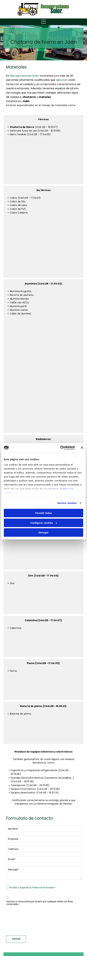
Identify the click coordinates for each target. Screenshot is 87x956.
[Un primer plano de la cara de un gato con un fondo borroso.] (57, 261)
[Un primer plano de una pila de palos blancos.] (43, 601)
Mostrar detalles (67, 503)
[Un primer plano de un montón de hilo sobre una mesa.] (30, 261)
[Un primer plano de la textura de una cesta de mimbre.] (30, 233)
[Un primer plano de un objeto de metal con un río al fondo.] (30, 334)
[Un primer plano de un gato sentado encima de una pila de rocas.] (33, 151)
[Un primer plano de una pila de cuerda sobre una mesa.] (30, 416)
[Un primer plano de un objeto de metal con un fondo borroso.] (57, 334)
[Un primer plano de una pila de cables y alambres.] (43, 687)
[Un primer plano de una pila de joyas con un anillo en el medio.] (43, 644)
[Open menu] (43, 21)
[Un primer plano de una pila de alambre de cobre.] (57, 233)
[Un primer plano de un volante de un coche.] (57, 389)
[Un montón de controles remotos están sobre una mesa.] (43, 731)
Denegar (43, 532)
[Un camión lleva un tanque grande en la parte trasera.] (53, 151)
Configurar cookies (43, 522)
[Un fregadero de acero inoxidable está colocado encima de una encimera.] (43, 555)
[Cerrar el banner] (82, 448)
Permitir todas (43, 513)
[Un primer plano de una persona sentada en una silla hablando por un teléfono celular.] (30, 361)
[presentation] (19, 920)
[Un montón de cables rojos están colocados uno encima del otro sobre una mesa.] (57, 361)
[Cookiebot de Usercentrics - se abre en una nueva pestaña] (60, 448)
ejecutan (62, 80)
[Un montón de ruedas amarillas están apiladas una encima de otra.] (33, 171)
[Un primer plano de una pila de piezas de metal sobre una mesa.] (30, 389)
